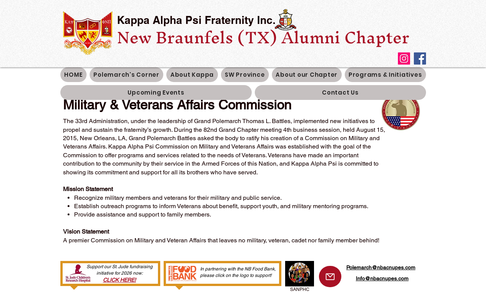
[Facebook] (420, 58)
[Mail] (330, 276)
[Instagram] (404, 58)
